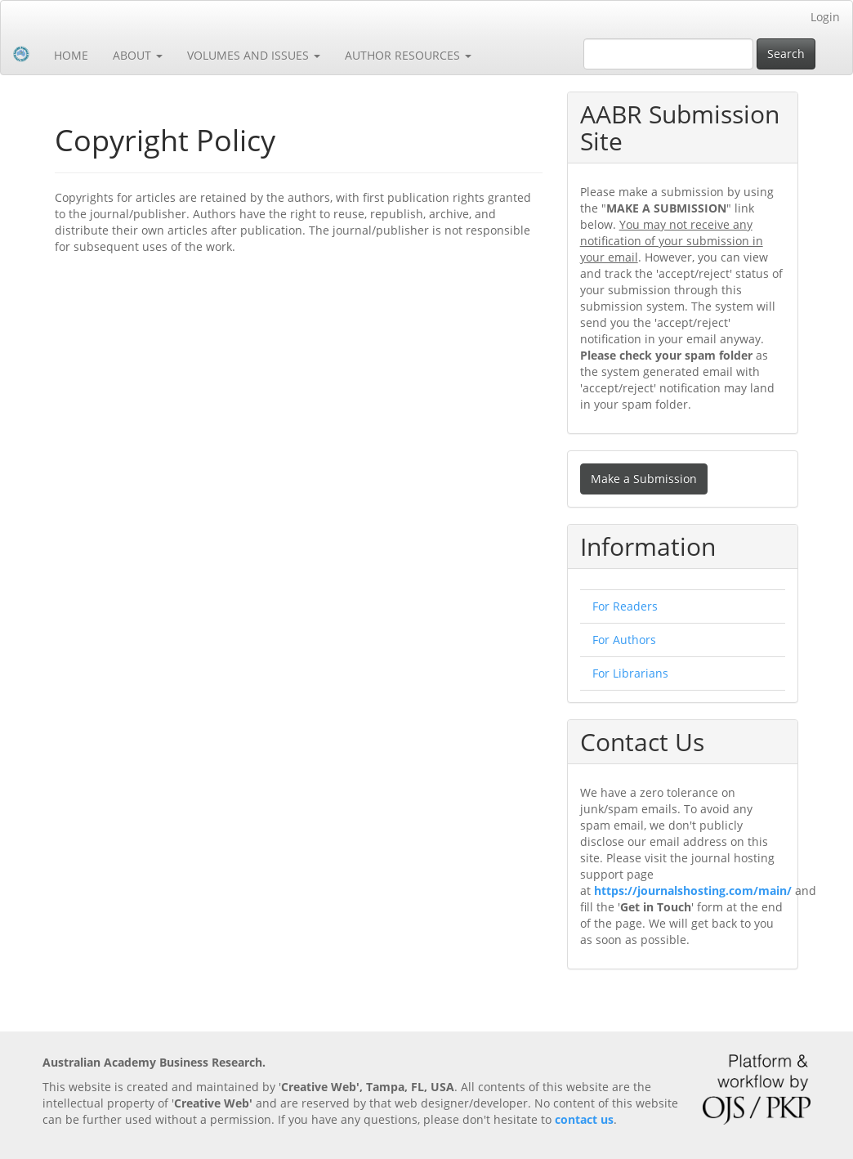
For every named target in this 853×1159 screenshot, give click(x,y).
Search (786, 53)
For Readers (625, 606)
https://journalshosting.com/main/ (693, 890)
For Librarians (630, 673)
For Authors (624, 639)
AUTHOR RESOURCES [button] (408, 55)
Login (825, 17)
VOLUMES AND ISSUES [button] (253, 55)
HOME (71, 55)
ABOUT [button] (138, 55)
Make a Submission (644, 478)
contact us (584, 1119)
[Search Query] (668, 53)
